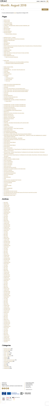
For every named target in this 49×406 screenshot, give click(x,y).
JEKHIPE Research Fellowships (10, 108)
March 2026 (6, 203)
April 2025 (6, 219)
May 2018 (6, 331)
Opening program (9, 79)
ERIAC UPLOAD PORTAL (8, 66)
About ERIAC (6, 27)
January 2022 (6, 273)
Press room (8, 80)
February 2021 (6, 288)
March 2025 (6, 220)
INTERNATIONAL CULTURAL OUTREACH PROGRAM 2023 (15, 104)
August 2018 (6, 327)
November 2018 (7, 323)
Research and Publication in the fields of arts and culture (14, 139)
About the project (7, 28)
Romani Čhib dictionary (8, 147)
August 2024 (6, 230)
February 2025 (6, 221)
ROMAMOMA (6, 366)
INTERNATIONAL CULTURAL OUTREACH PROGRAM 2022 (15, 99)
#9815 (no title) (7, 20)
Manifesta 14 (6, 111)
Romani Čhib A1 (8, 101)
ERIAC (15, 12)
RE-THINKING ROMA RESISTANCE (10, 132)
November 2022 (7, 259)
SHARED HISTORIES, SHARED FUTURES (11, 159)
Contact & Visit (6, 48)
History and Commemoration (9, 85)
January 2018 (6, 337)
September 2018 (7, 326)
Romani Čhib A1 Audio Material (10, 142)
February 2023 (6, 255)
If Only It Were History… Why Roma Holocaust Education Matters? (16, 90)
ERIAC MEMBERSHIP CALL (9, 55)
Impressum (6, 92)
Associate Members (8, 31)
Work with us (6, 189)
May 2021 (6, 284)
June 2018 (6, 330)
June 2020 (6, 299)
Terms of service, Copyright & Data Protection (12, 179)
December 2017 (7, 338)
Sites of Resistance (7, 160)
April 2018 (6, 333)
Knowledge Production (8, 361)
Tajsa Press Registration (8, 174)
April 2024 (6, 235)
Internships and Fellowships (9, 107)
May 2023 (6, 251)
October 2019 (6, 311)
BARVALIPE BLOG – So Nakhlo (10, 37)
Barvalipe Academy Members (11, 33)
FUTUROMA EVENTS (9, 78)
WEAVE (5, 186)
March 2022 (6, 270)
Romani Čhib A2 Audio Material (10, 145)
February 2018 (6, 336)
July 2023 (6, 248)
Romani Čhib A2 (7, 143)
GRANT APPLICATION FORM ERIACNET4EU (12, 84)
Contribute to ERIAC (7, 50)
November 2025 (7, 209)
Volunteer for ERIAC (7, 185)
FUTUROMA (6, 75)
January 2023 (6, 256)
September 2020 (7, 295)
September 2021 (7, 279)
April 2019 (6, 317)
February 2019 (6, 320)
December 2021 (7, 274)
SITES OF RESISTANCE (8, 161)
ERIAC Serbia (6, 60)
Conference (6, 351)
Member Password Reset (9, 115)
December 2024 (7, 224)
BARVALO (6, 41)
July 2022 (6, 265)
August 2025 (6, 213)
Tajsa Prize (6, 175)
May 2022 (6, 267)
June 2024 (6, 233)
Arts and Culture (7, 29)
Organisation (6, 124)
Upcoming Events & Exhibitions (10, 181)
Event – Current (7, 353)
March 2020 (6, 304)
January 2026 (6, 206)
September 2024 (7, 228)
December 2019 (7, 308)
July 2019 (6, 313)
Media (5, 364)
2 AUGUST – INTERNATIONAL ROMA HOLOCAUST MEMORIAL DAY (16, 25)
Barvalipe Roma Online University (10, 193)
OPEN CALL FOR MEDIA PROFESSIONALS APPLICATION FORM (16, 122)
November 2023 (7, 242)
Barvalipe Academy (7, 32)
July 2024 (6, 231)
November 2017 (7, 340)
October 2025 (6, 210)
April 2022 (6, 269)
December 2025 (7, 207)
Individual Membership (8, 95)
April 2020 (6, 302)
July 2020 (6, 298)
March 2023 (6, 253)
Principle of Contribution (8, 127)
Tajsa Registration (7, 177)
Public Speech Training (8, 129)
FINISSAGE (6, 71)
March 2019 (6, 319)
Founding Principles (7, 73)
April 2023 (6, 252)
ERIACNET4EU (6, 68)
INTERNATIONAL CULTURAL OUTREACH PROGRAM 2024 (15, 106)
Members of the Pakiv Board (9, 117)
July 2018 (6, 329)
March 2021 (6, 287)
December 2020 (7, 291)
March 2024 (6, 237)
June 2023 (6, 249)
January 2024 (6, 240)
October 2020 (6, 294)
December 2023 (7, 241)
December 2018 (7, 322)
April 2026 (6, 202)
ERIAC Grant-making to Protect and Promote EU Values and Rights (16, 52)
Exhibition (6, 357)
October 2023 (6, 244)
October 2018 (6, 324)
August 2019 (6, 312)
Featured (5, 358)
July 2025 (6, 214)
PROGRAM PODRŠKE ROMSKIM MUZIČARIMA (15, 63)
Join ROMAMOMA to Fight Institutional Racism (13, 110)
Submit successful (7, 166)
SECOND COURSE (7, 157)
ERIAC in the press (7, 54)
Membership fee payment (9, 118)
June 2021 (6, 283)
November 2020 (7, 292)
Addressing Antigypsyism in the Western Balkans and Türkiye (17, 62)
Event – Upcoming (7, 355)
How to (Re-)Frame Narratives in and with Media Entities (14, 88)
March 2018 (6, 334)
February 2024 (6, 238)
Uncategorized (6, 368)
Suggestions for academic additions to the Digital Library (14, 168)
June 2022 (6, 266)
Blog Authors (6, 44)
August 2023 (6, 246)
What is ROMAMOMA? (8, 188)
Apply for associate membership (12, 57)
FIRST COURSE (7, 72)
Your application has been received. (10, 191)
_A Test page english (8, 22)
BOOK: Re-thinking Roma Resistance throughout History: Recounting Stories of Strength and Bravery (23, 45)
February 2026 (6, 205)
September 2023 (7, 245)
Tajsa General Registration (9, 171)
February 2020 (6, 305)
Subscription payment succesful (10, 167)
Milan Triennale (7, 120)
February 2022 (6, 272)
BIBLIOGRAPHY (7, 43)
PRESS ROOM (6, 125)
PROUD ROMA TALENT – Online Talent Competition (13, 128)
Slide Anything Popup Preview (9, 195)
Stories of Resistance (8, 163)
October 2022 (6, 260)
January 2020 (6, 306)
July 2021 (6, 281)
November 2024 (7, 226)
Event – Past (6, 354)
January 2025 (6, 223)
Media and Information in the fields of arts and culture (14, 113)
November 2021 (7, 276)
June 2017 (6, 341)
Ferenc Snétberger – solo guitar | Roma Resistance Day (14, 69)
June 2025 (6, 216)
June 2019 (6, 315)
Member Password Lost (8, 114)
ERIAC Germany (7, 51)
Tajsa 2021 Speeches (8, 170)
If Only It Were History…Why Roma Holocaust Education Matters (16, 91)
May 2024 (6, 234)
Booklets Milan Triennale (8, 47)
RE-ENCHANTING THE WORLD (10, 131)
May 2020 (6, 301)
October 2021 (6, 277)
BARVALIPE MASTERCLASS (9, 40)
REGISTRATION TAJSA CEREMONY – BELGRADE (13, 138)
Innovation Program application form (11, 96)
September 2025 (7, 212)
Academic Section (7, 348)
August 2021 (6, 280)
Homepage (6, 87)
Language (6, 362)
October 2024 (6, 227)
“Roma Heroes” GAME (8, 24)
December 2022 (7, 258)
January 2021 (6, 290)
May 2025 (6, 217)
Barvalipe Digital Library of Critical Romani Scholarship (14, 38)
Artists (7, 76)
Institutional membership (8, 98)
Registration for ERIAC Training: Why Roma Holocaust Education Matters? (18, 133)
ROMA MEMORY (7, 140)
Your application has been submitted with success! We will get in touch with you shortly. (20, 192)
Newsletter (42, 1)
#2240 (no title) (7, 21)
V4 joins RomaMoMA (8, 182)
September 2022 (7, 262)
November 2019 (7, 309)
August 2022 (6, 263)
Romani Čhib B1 (7, 146)
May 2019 (6, 316)
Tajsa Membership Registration (10, 172)
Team (5, 178)
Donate (38, 1)
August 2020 (6, 297)
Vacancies (6, 184)
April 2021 (6, 285)
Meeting (5, 365)
